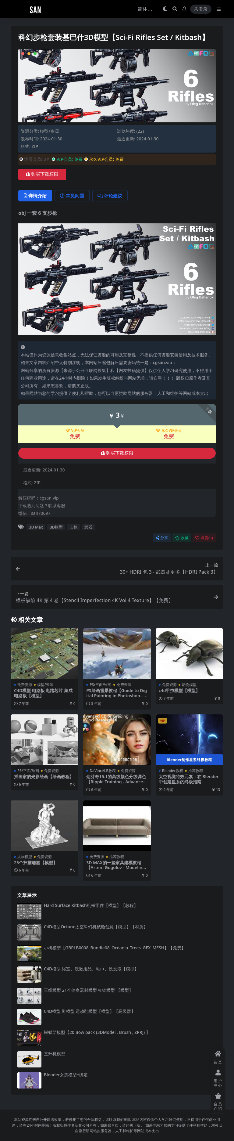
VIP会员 (75, 430)
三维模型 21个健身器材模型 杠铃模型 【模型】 (88, 990)
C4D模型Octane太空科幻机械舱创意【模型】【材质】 (96, 927)
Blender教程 (172, 770)
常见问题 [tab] (72, 196)
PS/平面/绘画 (100, 684)
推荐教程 (195, 770)
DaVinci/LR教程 (103, 770)
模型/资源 (49, 131)
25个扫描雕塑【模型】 (35, 862)
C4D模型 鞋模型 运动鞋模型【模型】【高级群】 (89, 1011)
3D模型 (56, 527)
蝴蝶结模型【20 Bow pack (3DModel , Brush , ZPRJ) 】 (97, 1032)
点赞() (204, 538)
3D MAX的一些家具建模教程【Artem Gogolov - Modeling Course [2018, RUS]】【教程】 (116, 868)
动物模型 (189, 684)
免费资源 (24, 684)
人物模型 (24, 856)
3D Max (36, 527)
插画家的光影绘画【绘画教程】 (44, 776)
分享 (162, 538)
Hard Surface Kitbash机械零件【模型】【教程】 (91, 905)
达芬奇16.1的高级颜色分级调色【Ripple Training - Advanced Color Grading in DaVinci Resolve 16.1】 (116, 784)
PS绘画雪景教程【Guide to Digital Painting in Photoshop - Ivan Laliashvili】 (116, 696)
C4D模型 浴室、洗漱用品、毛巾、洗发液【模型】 (91, 969)
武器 (88, 527)
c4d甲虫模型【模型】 (179, 690)
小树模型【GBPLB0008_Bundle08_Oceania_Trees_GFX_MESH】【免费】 (115, 948)
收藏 (182, 538)
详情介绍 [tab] (35, 196)
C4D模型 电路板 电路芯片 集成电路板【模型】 (43, 693)
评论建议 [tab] (110, 196)
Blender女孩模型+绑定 (66, 1075)
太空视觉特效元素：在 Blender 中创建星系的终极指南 (189, 779)
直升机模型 (54, 1053)
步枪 (74, 527)
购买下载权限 (42, 174)
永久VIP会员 (169, 430)
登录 (200, 9)
